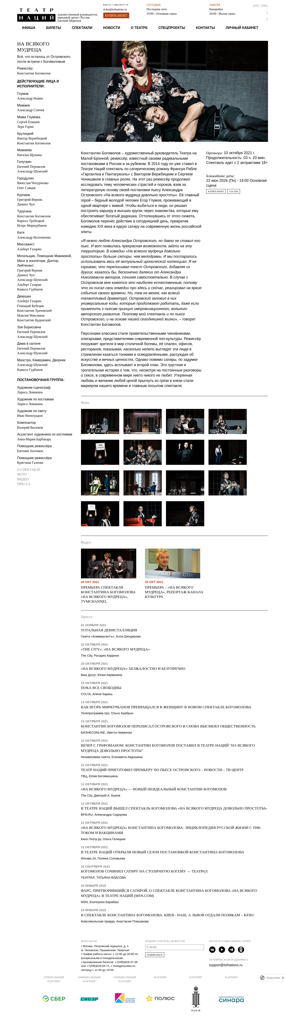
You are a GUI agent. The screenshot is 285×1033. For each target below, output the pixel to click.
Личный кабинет (242, 28)
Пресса (23, 484)
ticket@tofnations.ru (115, 9)
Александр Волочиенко (34, 237)
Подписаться (155, 955)
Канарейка (216, 9)
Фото (22, 474)
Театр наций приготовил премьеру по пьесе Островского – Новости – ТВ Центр (162, 770)
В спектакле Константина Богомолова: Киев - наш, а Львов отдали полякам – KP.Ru (167, 915)
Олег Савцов (26, 188)
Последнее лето (156, 9)
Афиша (28, 28)
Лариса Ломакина (30, 392)
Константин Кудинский (34, 320)
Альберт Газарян (29, 249)
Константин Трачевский (34, 310)
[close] (283, 977)
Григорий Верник (30, 199)
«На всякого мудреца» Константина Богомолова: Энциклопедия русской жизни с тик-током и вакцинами (171, 830)
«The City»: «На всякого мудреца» (115, 649)
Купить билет (116, 15)
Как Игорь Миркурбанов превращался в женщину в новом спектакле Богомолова (166, 707)
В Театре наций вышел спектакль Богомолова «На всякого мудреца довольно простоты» (174, 808)
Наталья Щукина (29, 155)
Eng (264, 5)
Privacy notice (273, 978)
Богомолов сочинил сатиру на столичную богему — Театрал (144, 871)
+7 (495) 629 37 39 (119, 5)
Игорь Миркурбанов (32, 225)
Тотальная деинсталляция (109, 630)
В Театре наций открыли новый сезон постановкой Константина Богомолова (162, 852)
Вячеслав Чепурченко (33, 183)
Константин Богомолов (34, 73)
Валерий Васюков (30, 427)
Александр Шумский (32, 171)
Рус (256, 5)
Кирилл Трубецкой (30, 221)
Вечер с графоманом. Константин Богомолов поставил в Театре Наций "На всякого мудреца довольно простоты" (168, 748)
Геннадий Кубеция (30, 306)
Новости (111, 28)
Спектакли (82, 28)
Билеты (53, 28)
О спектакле (29, 469)
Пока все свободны (101, 688)
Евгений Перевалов (31, 166)
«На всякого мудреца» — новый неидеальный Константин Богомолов (154, 789)
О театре (139, 28)
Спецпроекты (171, 28)
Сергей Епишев (28, 122)
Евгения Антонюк (30, 451)
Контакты (205, 28)
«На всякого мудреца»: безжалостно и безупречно (133, 668)
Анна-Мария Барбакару (34, 439)
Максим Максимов (31, 315)
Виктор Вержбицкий (32, 138)
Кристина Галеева (30, 462)
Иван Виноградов (30, 415)
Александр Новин (30, 98)
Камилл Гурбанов (30, 289)
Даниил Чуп (26, 204)
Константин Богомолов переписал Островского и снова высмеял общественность (168, 726)
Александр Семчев (30, 110)
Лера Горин (25, 126)
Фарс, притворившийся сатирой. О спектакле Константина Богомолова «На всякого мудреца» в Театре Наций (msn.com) (169, 893)
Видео (23, 479)
